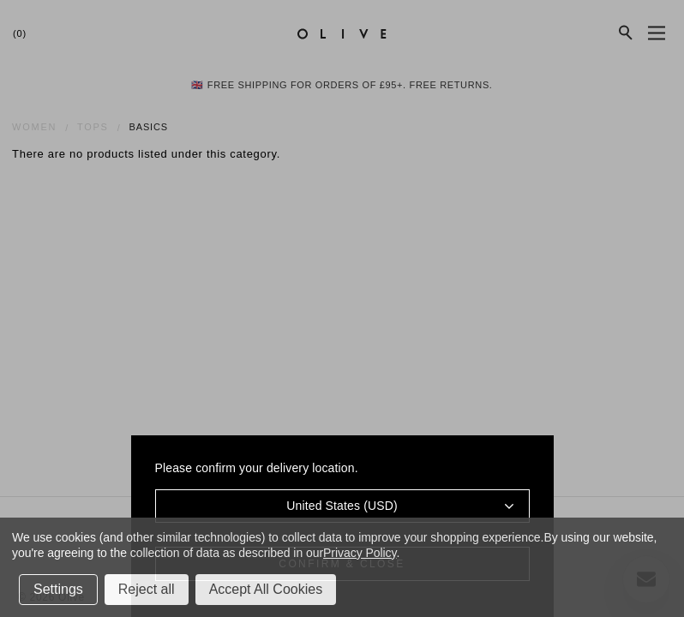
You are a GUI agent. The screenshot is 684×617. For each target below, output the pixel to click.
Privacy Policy (359, 553)
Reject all (146, 589)
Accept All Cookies (266, 589)
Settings (58, 589)
